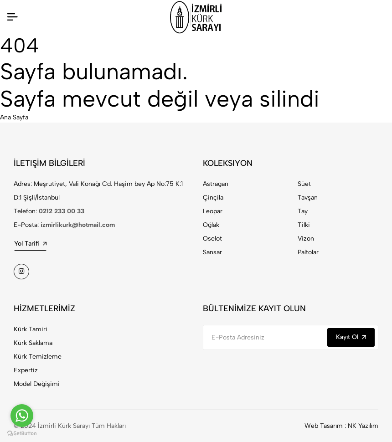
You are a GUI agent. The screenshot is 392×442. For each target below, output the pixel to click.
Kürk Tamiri (30, 329)
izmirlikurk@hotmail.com (78, 225)
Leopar (212, 211)
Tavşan (308, 197)
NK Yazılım (363, 426)
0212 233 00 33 (61, 211)
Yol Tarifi (30, 243)
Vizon (306, 238)
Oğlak (211, 225)
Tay (303, 211)
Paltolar (308, 252)
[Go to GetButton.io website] (21, 433)
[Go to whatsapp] (21, 415)
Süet (304, 184)
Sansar (212, 252)
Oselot (212, 238)
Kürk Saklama (33, 343)
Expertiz (26, 370)
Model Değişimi (37, 384)
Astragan (215, 184)
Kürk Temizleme (38, 356)
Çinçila (213, 197)
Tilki (304, 225)
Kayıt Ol (351, 337)
